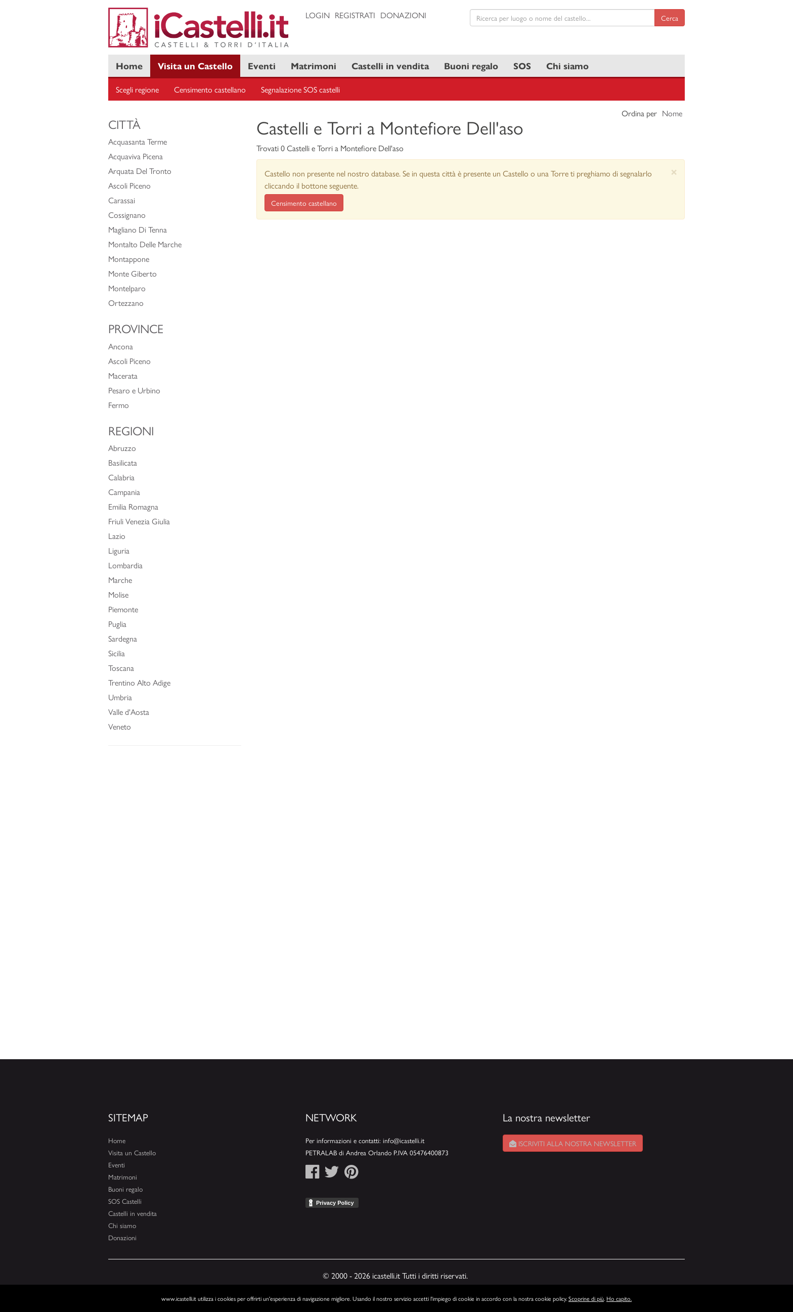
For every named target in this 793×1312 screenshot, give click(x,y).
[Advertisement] (174, 907)
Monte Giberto (132, 273)
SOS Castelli (125, 1201)
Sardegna (122, 638)
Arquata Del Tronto (139, 170)
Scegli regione (137, 89)
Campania (124, 491)
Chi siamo (567, 65)
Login (317, 15)
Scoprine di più (586, 1298)
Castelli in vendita (390, 65)
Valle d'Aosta (128, 711)
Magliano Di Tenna (137, 229)
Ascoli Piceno (129, 185)
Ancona (120, 346)
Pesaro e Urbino (134, 390)
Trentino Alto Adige (139, 682)
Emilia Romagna (133, 506)
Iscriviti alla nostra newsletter (572, 1143)
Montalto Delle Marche (145, 244)
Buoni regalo (471, 65)
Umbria (120, 697)
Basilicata (122, 462)
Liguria (118, 550)
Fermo (118, 405)
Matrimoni (313, 65)
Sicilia (116, 653)
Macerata (123, 375)
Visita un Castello (195, 65)
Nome (672, 113)
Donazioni (403, 15)
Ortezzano (126, 302)
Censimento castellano (210, 89)
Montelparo (127, 288)
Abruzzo (122, 448)
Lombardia (125, 565)
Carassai (121, 200)
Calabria (121, 477)
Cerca (669, 18)
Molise (118, 594)
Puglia (117, 623)
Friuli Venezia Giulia (139, 521)
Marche (120, 579)
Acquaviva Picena (135, 156)
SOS (522, 65)
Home (129, 65)
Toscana (121, 667)
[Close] (674, 171)
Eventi (262, 65)
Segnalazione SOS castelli (300, 89)
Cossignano (127, 214)
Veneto (119, 726)
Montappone (128, 258)
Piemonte (123, 609)
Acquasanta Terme (137, 141)
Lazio (116, 535)
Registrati (355, 15)
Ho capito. (619, 1298)
